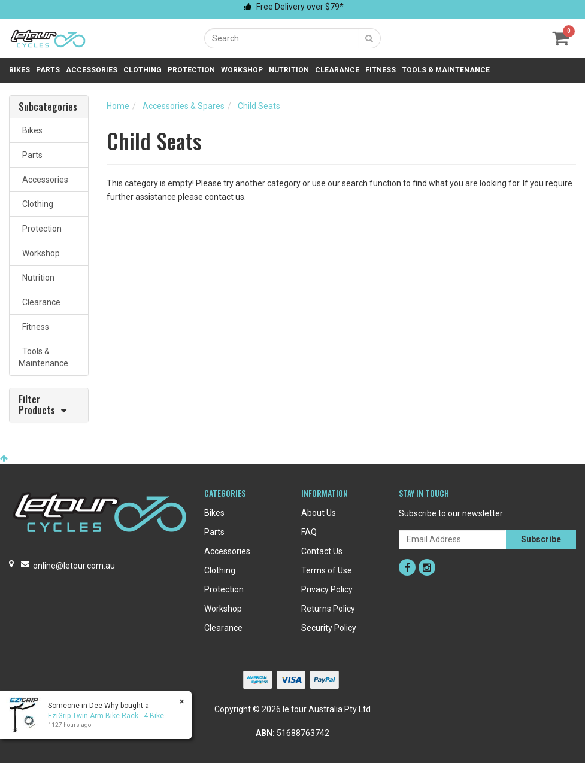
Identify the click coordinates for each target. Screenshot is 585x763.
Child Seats (259, 106)
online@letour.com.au (74, 565)
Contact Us (321, 551)
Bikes (19, 70)
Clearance (337, 70)
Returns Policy (328, 608)
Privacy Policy (327, 589)
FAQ (309, 532)
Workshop (242, 70)
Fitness (380, 70)
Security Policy (328, 628)
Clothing (142, 70)
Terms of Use (326, 570)
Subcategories (48, 107)
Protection (191, 70)
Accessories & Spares (184, 106)
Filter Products (37, 405)
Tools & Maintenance (446, 70)
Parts (48, 70)
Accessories (91, 70)
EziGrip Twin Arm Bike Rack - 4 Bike (105, 716)
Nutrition (289, 70)
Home (118, 106)
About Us (318, 513)
